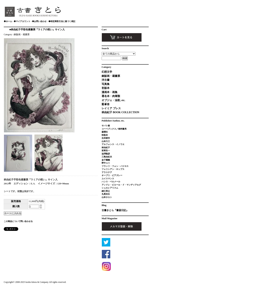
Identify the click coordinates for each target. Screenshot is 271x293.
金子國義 (106, 160)
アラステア (107, 172)
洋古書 (106, 80)
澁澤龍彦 (107, 154)
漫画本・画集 (109, 92)
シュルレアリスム (110, 188)
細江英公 (106, 191)
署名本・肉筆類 (111, 96)
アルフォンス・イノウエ (113, 144)
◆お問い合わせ (39, 21)
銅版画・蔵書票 (22, 34)
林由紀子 (106, 147)
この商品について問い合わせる (18, 221)
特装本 (105, 135)
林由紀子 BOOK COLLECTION (120, 112)
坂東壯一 (106, 150)
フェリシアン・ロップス (113, 169)
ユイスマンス (108, 178)
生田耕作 (106, 138)
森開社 (105, 132)
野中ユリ (106, 163)
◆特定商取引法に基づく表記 (61, 21)
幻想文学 (107, 71)
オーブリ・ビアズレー (112, 175)
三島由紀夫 (107, 157)
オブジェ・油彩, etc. (113, 100)
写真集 (106, 84)
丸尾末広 (106, 194)
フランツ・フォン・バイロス (115, 166)
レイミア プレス (111, 108)
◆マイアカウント (22, 21)
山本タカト (107, 197)
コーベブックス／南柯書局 (114, 129)
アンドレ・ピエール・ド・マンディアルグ (121, 185)
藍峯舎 (106, 104)
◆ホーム (8, 21)
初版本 (106, 88)
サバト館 (106, 125)
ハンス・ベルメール (111, 181)
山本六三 (106, 141)
